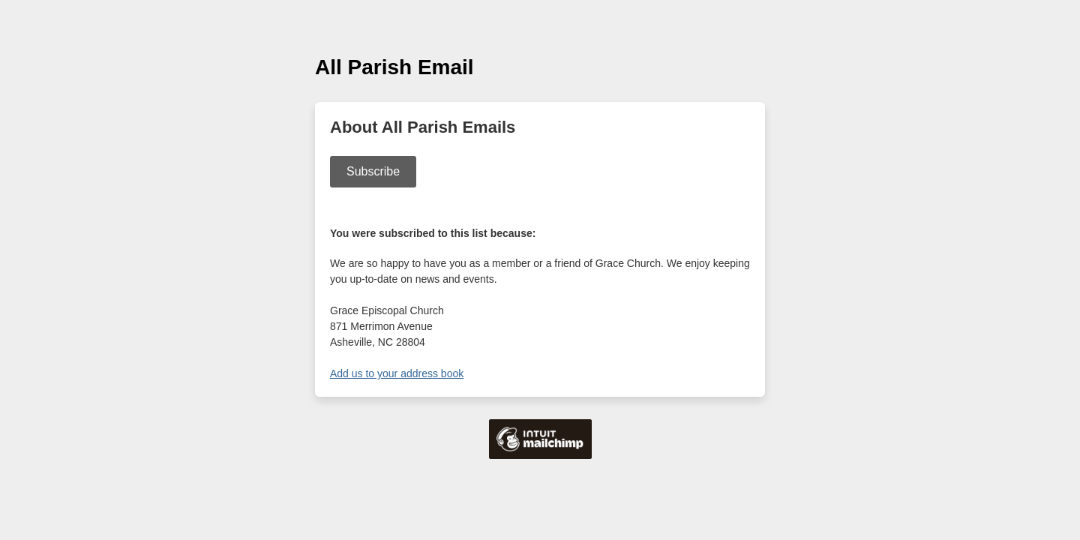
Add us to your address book (397, 374)
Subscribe (373, 171)
